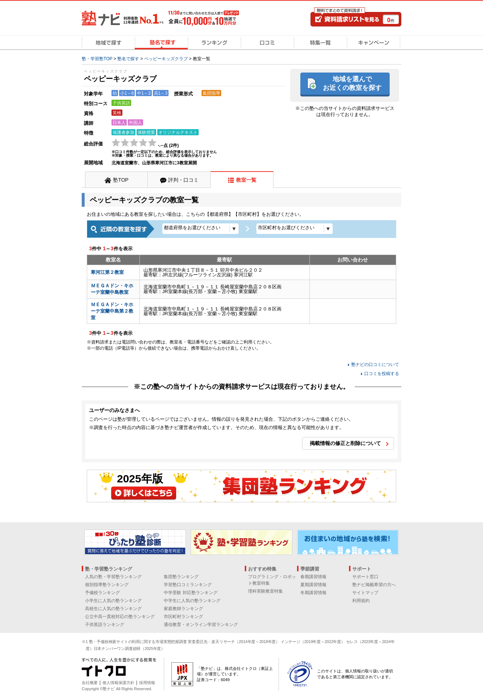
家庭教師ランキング (183, 608)
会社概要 (90, 682)
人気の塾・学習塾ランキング (113, 576)
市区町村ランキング (183, 616)
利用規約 (361, 600)
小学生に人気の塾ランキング (113, 600)
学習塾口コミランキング (188, 584)
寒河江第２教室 (107, 272)
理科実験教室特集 (265, 591)
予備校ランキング (102, 592)
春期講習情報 (313, 576)
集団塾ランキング (181, 576)
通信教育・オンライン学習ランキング (201, 624)
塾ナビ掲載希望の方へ (374, 584)
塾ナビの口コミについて (375, 364)
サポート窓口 (365, 576)
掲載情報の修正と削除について (345, 443)
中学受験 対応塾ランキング (190, 592)
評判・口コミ (183, 180)
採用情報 (147, 682)
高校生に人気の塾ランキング (113, 608)
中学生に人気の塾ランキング (192, 600)
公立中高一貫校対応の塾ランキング (120, 616)
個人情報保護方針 (118, 682)
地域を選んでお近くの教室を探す (352, 83)
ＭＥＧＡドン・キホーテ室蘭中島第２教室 (112, 311)
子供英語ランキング (104, 624)
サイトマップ (365, 592)
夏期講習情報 (313, 584)
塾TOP (121, 180)
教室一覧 (246, 180)
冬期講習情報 (313, 592)
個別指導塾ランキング (107, 584)
